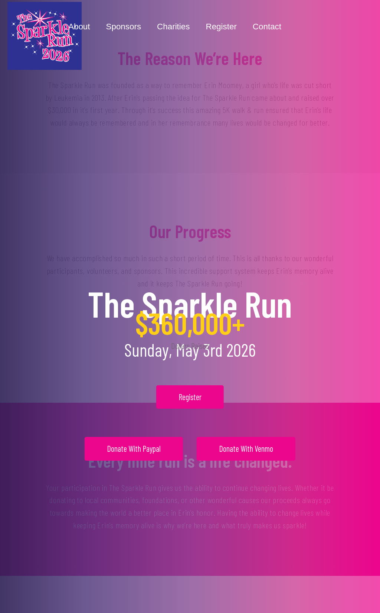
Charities (173, 26)
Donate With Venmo (246, 448)
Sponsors (123, 26)
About (79, 26)
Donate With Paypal (134, 448)
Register (221, 26)
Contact (267, 26)
